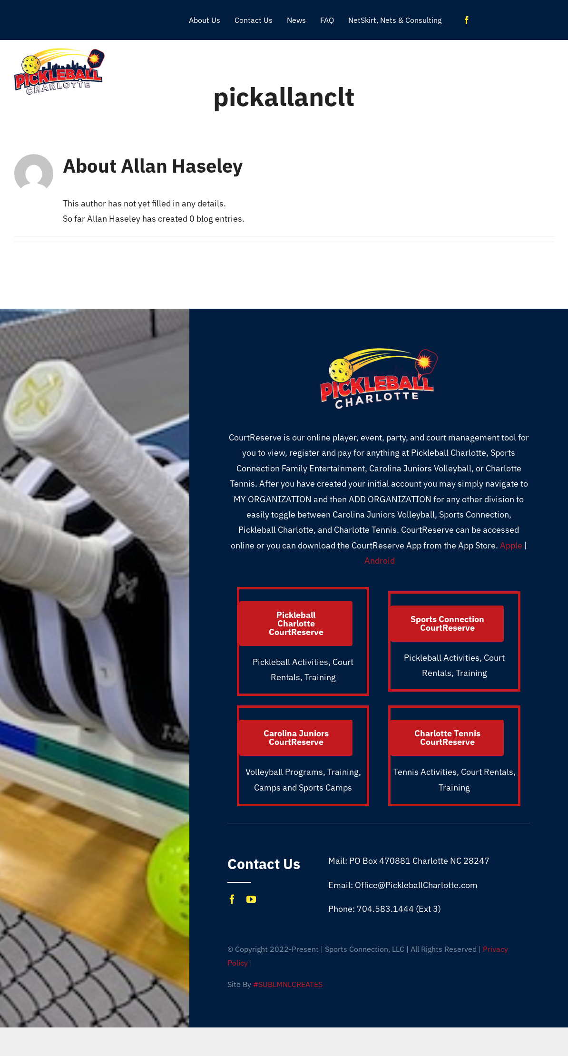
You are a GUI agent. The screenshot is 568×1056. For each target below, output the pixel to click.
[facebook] (466, 20)
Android (379, 560)
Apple (511, 545)
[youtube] (251, 899)
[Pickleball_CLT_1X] (59, 51)
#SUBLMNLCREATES (288, 984)
